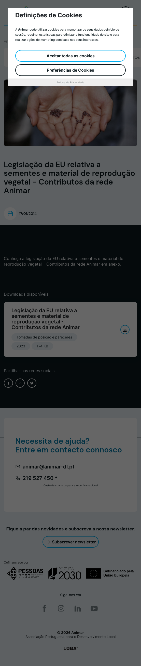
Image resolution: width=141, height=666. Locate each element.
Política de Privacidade (70, 82)
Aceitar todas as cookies (71, 55)
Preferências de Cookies (70, 70)
